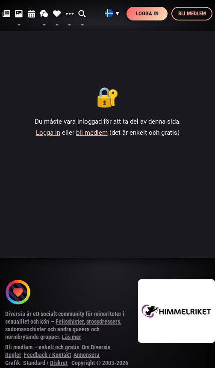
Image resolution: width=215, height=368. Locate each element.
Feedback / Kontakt (47, 354)
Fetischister (70, 321)
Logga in (147, 13)
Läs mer (71, 336)
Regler (13, 354)
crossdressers (103, 321)
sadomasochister (25, 329)
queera (81, 329)
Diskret (59, 362)
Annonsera (87, 354)
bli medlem (92, 132)
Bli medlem (192, 13)
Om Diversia (96, 347)
